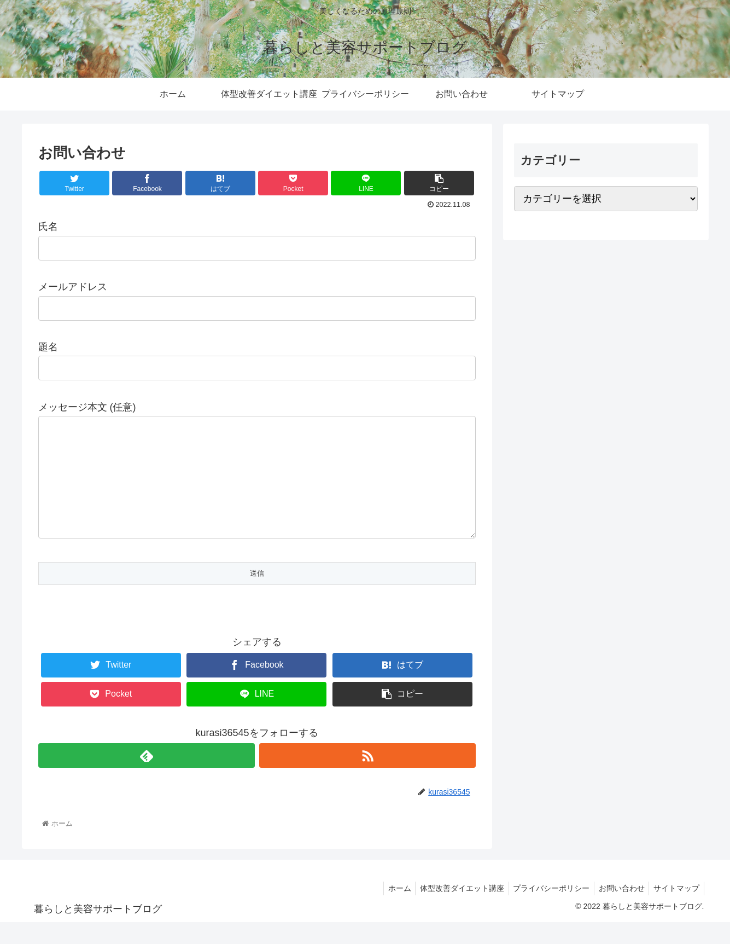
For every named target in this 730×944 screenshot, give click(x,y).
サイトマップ (675, 910)
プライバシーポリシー (545, 910)
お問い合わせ (618, 910)
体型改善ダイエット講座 (453, 910)
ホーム (388, 910)
